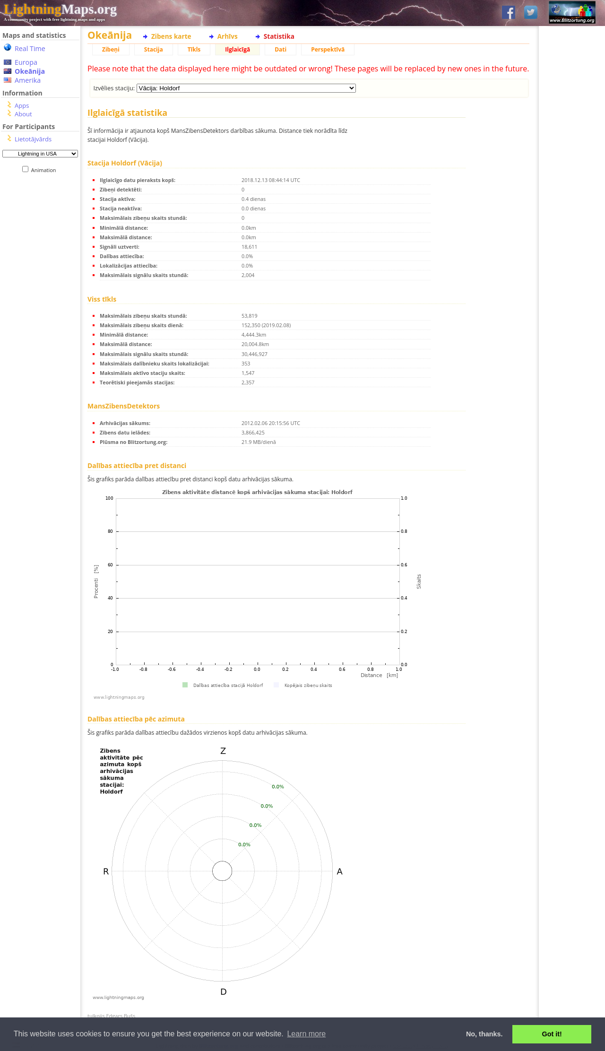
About (23, 114)
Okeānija (30, 71)
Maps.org (60, 9)
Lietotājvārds (33, 139)
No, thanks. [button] (484, 1034)
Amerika (28, 80)
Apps (22, 105)
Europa (26, 62)
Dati (280, 49)
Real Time (30, 48)
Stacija (153, 49)
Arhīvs (227, 36)
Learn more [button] (306, 1034)
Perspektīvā (328, 49)
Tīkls (194, 49)
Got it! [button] (552, 1034)
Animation (45, 170)
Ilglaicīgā (237, 49)
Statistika (279, 36)
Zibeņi (111, 49)
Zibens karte (171, 36)
